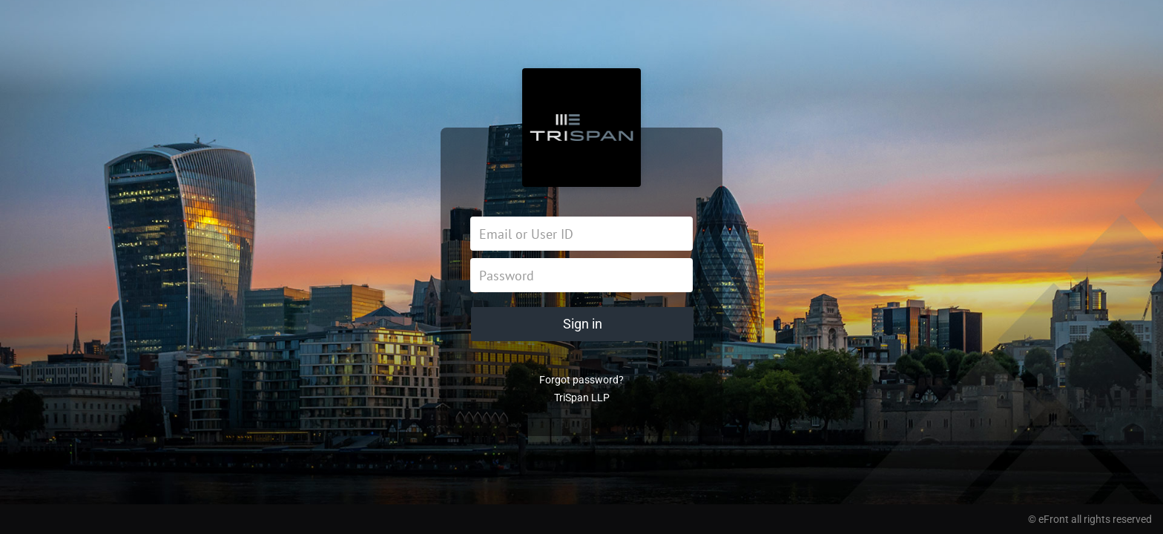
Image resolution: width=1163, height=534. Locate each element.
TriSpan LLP (582, 397)
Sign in (582, 324)
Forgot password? (581, 380)
